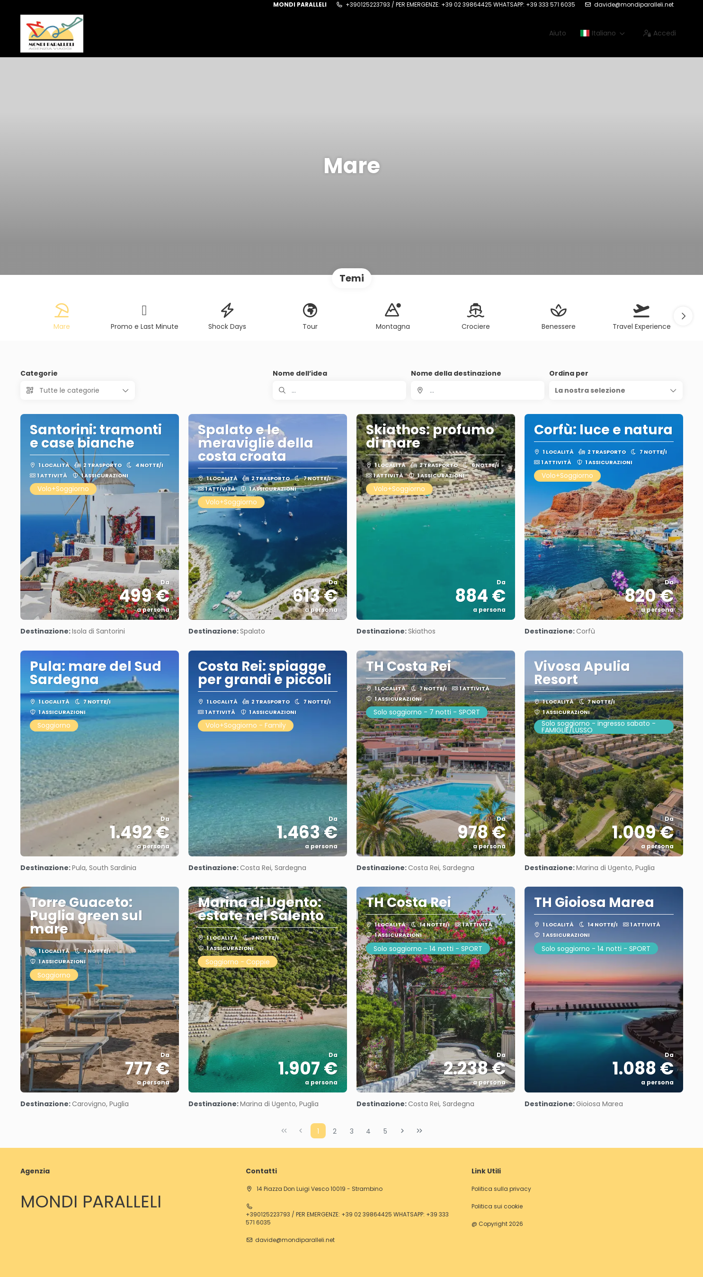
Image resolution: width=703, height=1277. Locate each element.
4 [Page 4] (368, 1131)
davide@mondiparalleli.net (634, 5)
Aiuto (557, 33)
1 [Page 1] (318, 1131)
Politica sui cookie (497, 1206)
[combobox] (477, 390)
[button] (683, 316)
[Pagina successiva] (402, 1130)
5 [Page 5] (385, 1131)
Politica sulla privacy (501, 1189)
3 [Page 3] (352, 1131)
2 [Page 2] (335, 1131)
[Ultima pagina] (419, 1130)
